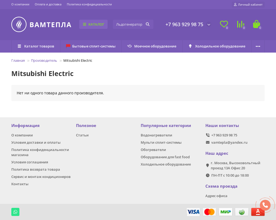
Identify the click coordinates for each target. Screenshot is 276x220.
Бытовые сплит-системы (91, 46)
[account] (248, 5)
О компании (20, 4)
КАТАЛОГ (93, 24)
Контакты (20, 183)
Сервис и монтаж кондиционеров (41, 176)
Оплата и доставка (48, 4)
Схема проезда (221, 186)
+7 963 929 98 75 (184, 24)
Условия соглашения (29, 162)
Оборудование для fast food (165, 156)
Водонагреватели (156, 135)
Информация (25, 125)
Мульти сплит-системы (161, 142)
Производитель (44, 60)
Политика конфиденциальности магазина (40, 152)
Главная (18, 60)
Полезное (86, 125)
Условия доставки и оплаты (36, 142)
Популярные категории (166, 125)
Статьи (82, 135)
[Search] (133, 24)
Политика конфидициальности (89, 4)
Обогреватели (153, 149)
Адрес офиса (216, 195)
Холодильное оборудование (217, 46)
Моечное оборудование (152, 46)
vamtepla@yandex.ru (229, 142)
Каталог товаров (35, 46)
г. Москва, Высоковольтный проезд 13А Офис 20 (235, 165)
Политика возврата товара (35, 169)
